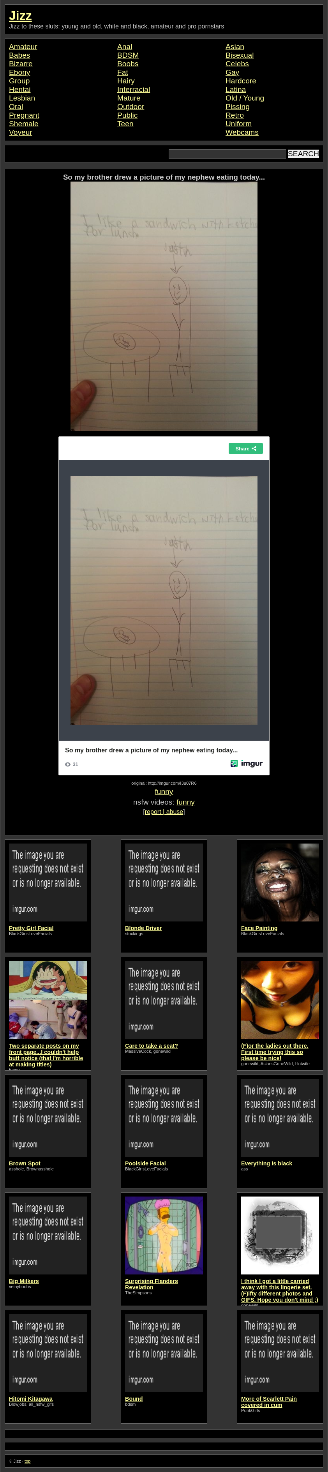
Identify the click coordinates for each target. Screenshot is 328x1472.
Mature (129, 98)
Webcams (242, 132)
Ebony (19, 72)
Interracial (133, 89)
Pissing (238, 106)
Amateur (23, 46)
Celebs (237, 64)
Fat (122, 72)
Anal (124, 46)
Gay (232, 72)
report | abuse (164, 811)
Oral (16, 106)
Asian (235, 46)
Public (127, 115)
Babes (19, 55)
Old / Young (245, 98)
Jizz (20, 16)
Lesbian (22, 98)
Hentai (19, 89)
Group (19, 81)
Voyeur (20, 132)
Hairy (126, 81)
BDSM (128, 55)
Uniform (239, 124)
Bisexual (240, 55)
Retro (235, 115)
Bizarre (21, 64)
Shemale (24, 124)
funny (164, 791)
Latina (236, 89)
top (28, 1461)
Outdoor (130, 106)
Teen (125, 124)
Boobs (127, 64)
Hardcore (241, 81)
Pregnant (24, 115)
